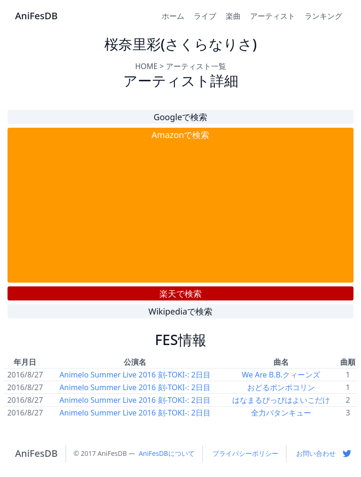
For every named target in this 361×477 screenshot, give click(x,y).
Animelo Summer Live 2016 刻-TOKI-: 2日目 (134, 374)
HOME (146, 66)
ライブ (205, 16)
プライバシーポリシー (245, 453)
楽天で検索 (180, 293)
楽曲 (233, 16)
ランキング (323, 16)
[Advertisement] (180, 211)
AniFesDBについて (166, 453)
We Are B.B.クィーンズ (281, 374)
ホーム (173, 16)
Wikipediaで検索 (181, 311)
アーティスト (272, 16)
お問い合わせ (316, 453)
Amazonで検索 (181, 134)
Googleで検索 (181, 117)
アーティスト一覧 (196, 66)
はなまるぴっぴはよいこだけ (281, 400)
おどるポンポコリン (281, 387)
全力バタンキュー (281, 413)
